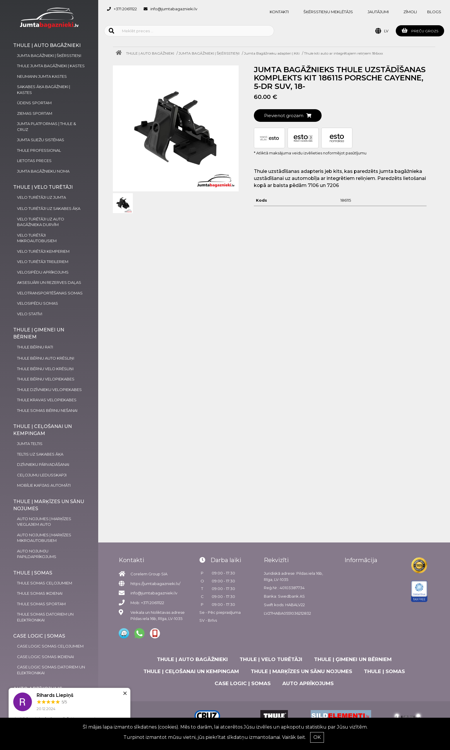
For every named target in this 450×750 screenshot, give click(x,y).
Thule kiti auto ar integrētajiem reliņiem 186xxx (343, 53)
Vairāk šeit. (294, 737)
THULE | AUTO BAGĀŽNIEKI (150, 53)
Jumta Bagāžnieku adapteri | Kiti (272, 53)
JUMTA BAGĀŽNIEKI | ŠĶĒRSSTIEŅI (209, 53)
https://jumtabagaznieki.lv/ (155, 583)
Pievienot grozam (287, 115)
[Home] (120, 53)
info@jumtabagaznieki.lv (173, 8)
